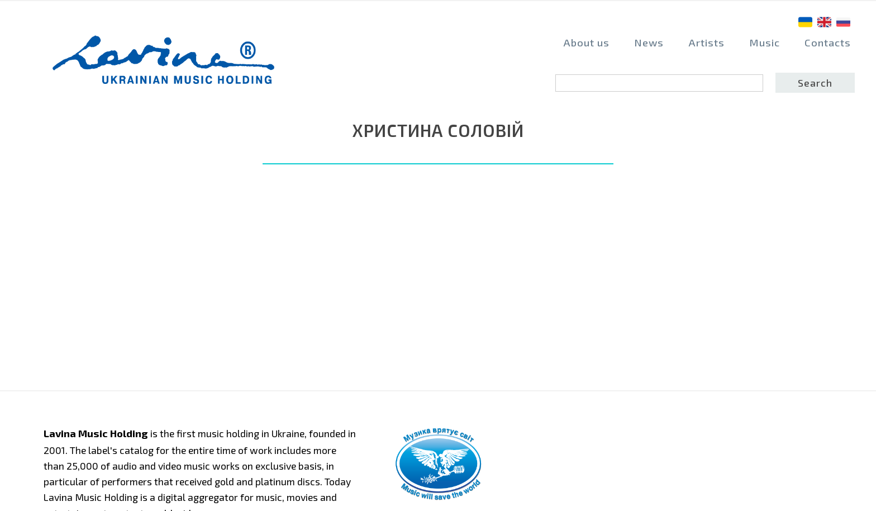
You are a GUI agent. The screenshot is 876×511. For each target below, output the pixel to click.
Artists (706, 42)
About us (586, 42)
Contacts (827, 42)
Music (764, 42)
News (649, 42)
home (142, 59)
